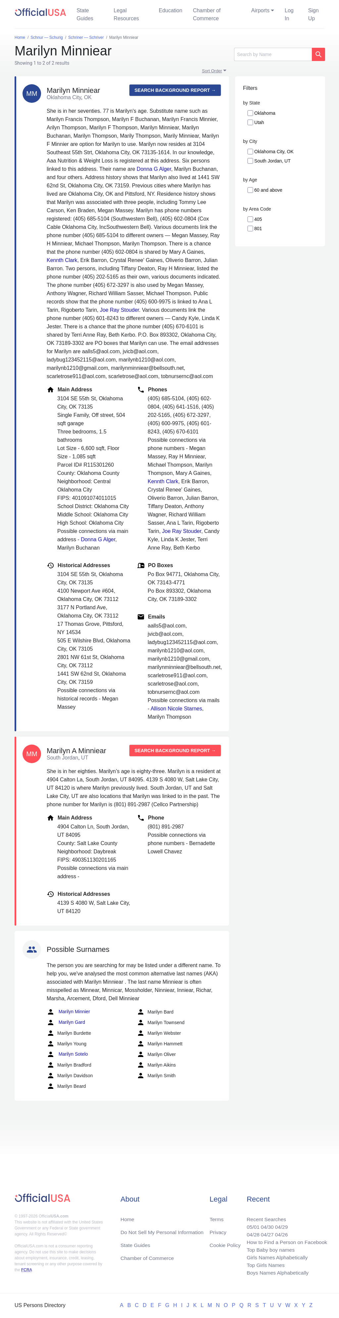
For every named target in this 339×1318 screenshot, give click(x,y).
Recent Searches (264, 1216)
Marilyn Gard (66, 1022)
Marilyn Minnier (68, 1012)
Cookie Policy (225, 1243)
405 (258, 219)
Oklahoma (264, 113)
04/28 (250, 1232)
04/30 (265, 1224)
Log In (289, 14)
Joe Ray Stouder (119, 310)
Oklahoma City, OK (274, 152)
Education (170, 10)
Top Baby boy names (268, 1248)
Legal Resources (126, 14)
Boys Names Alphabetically (276, 1272)
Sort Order (212, 70)
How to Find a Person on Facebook (285, 1240)
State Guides (84, 14)
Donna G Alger (154, 169)
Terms (216, 1216)
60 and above (268, 190)
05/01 (250, 1224)
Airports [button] (260, 10)
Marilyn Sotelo (67, 1054)
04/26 (279, 1232)
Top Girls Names (263, 1264)
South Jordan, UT (272, 161)
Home (128, 1216)
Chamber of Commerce (207, 14)
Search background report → (175, 90)
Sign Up (313, 14)
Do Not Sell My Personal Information (163, 1230)
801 (258, 228)
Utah (259, 122)
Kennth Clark (62, 260)
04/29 (279, 1224)
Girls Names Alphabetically (275, 1256)
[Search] (273, 54)
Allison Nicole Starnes (176, 708)
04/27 (265, 1232)
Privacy (217, 1230)
